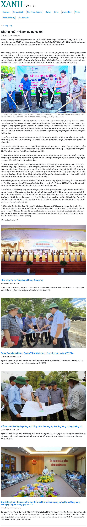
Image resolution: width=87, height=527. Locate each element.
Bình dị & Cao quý (9, 18)
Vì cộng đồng (66, 12)
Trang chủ (6, 12)
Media (77, 12)
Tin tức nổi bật (18, 12)
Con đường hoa (24, 18)
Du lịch (48, 12)
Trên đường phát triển (34, 12)
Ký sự (56, 12)
